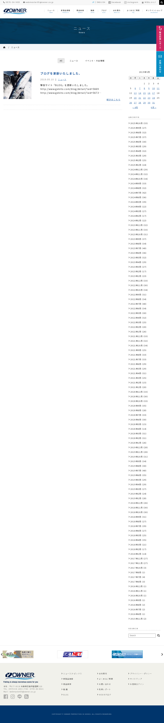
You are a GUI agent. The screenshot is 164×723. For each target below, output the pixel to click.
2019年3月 (135, 489)
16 (149, 93)
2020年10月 (136, 401)
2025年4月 (135, 151)
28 (140, 102)
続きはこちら (113, 100)
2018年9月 (135, 516)
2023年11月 (136, 229)
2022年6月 (135, 308)
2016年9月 (135, 600)
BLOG (66, 694)
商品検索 (67, 684)
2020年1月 (135, 442)
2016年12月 (136, 586)
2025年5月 (135, 146)
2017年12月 (136, 558)
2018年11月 (136, 507)
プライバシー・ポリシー (141, 673)
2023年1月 (135, 276)
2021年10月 (136, 345)
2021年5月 (135, 368)
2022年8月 (135, 299)
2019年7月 (135, 470)
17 (153, 93)
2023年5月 (135, 257)
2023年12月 (136, 225)
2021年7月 (135, 359)
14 (140, 93)
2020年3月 (135, 433)
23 (149, 97)
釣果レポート (105, 689)
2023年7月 (135, 248)
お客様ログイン (137, 684)
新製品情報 (68, 678)
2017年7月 (135, 577)
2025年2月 (135, 160)
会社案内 (103, 673)
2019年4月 (135, 484)
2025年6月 (135, 141)
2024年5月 (135, 202)
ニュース (15, 47)
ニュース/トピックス (72, 673)
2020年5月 (135, 424)
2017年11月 (136, 563)
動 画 (65, 689)
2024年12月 (136, 169)
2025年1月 (135, 165)
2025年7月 (135, 137)
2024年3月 (135, 211)
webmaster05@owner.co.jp (38, 2)
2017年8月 (135, 572)
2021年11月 (136, 340)
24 (153, 97)
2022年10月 (136, 290)
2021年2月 (135, 382)
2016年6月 (135, 614)
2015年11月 (136, 618)
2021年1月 (135, 387)
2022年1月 (135, 331)
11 (158, 88)
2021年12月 (136, 336)
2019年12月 (136, 447)
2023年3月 (135, 266)
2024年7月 (135, 192)
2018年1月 (135, 553)
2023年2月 (135, 271)
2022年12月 (136, 280)
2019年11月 (136, 452)
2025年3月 (135, 155)
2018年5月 (135, 535)
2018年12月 (136, 503)
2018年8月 (135, 521)
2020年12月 (136, 391)
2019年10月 (136, 456)
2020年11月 (136, 396)
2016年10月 (136, 595)
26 (130, 102)
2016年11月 (136, 591)
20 (135, 97)
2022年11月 (136, 285)
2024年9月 (135, 183)
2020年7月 (135, 415)
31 (153, 102)
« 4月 (135, 107)
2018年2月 (135, 549)
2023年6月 (135, 252)
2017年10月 (136, 567)
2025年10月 (136, 123)
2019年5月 (135, 479)
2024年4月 (135, 206)
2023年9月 (135, 239)
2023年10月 (136, 234)
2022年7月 (135, 303)
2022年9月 (135, 294)
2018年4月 (135, 540)
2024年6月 (135, 197)
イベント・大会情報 (95, 60)
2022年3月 (135, 322)
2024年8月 (135, 188)
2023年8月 (135, 243)
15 (144, 93)
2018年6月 (135, 530)
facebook (114, 2)
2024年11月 (136, 174)
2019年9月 (135, 461)
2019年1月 (135, 498)
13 (135, 93)
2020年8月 (135, 410)
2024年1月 (135, 220)
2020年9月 (135, 405)
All (61, 60)
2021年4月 (135, 373)
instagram (131, 2)
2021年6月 (135, 364)
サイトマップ (136, 678)
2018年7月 (135, 526)
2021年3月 (135, 378)
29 (144, 102)
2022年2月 (135, 327)
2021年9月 (135, 350)
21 (140, 97)
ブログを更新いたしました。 (61, 73)
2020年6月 (135, 419)
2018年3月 (135, 544)
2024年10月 (136, 178)
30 (149, 102)
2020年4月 (135, 428)
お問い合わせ (105, 684)
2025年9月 (135, 127)
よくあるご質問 (106, 678)
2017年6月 (135, 581)
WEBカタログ (148, 2)
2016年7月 (135, 609)
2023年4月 (135, 262)
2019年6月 (135, 475)
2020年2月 (135, 438)
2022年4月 (135, 317)
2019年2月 (135, 493)
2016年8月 (135, 604)
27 (135, 102)
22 (144, 97)
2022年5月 (135, 313)
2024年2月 (135, 215)
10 (153, 88)
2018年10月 (136, 512)
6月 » (153, 107)
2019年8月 (135, 465)
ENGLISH (101, 2)
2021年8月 (135, 354)
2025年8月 (135, 132)
